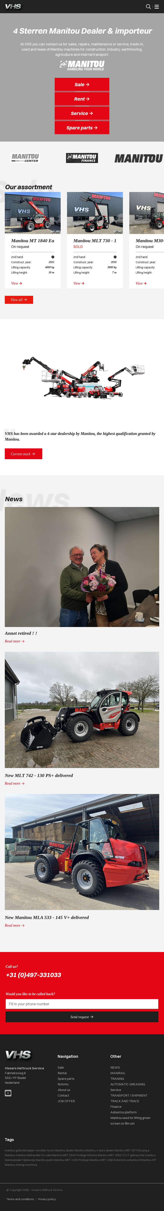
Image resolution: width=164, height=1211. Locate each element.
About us (64, 1090)
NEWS (115, 1067)
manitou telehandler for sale (33, 1155)
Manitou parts (44, 1160)
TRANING (117, 1079)
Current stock (23, 453)
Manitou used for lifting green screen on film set (130, 1120)
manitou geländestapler (20, 1150)
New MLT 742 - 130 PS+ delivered (39, 775)
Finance (116, 1107)
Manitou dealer (64, 1150)
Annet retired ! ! (21, 633)
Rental (62, 1073)
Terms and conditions (20, 1199)
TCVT (125, 1155)
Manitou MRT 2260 (101, 1160)
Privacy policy (47, 1199)
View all (19, 299)
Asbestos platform (123, 1112)
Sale (61, 1067)
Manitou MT (148, 1160)
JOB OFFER (66, 1101)
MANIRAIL (117, 1073)
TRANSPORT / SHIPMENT (128, 1095)
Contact (63, 1095)
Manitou (79, 1150)
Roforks (63, 1084)
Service (115, 1090)
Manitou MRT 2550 (110, 1155)
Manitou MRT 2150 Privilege (71, 1160)
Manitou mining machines (21, 1165)
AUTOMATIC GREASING (127, 1084)
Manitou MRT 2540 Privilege (69, 1155)
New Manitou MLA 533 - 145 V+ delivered (47, 917)
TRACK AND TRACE (124, 1101)
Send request (82, 1016)
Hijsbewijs (29, 1160)
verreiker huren (44, 1150)
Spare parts (66, 1079)
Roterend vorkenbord (127, 1160)
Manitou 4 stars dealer (99, 1150)
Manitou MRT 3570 (126, 1150)
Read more (15, 641)
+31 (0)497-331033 (33, 975)
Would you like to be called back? (30, 994)
